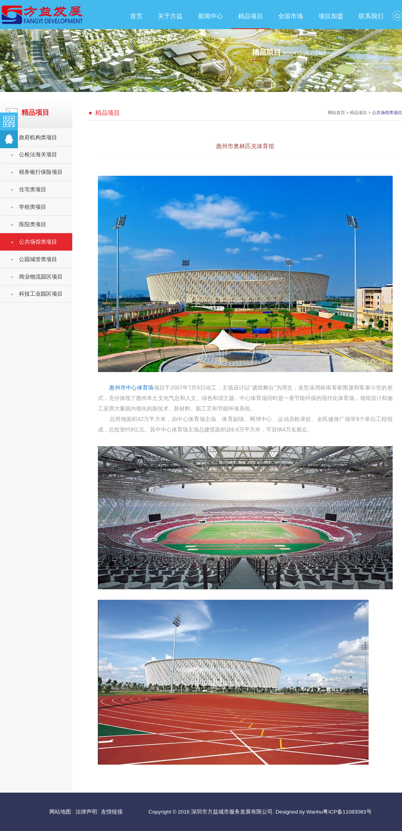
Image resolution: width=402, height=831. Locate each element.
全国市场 (290, 16)
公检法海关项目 (38, 155)
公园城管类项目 (38, 259)
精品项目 (250, 16)
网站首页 (336, 112)
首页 (136, 16)
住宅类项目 (32, 189)
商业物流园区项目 (41, 277)
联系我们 (370, 16)
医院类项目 (32, 224)
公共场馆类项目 (38, 242)
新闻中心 (210, 16)
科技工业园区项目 (41, 294)
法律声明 (86, 812)
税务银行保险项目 (41, 172)
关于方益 (170, 16)
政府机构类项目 (38, 137)
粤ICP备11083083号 (347, 812)
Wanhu (314, 812)
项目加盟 (330, 16)
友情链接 (112, 812)
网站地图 (60, 812)
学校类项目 (32, 207)
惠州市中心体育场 (131, 387)
